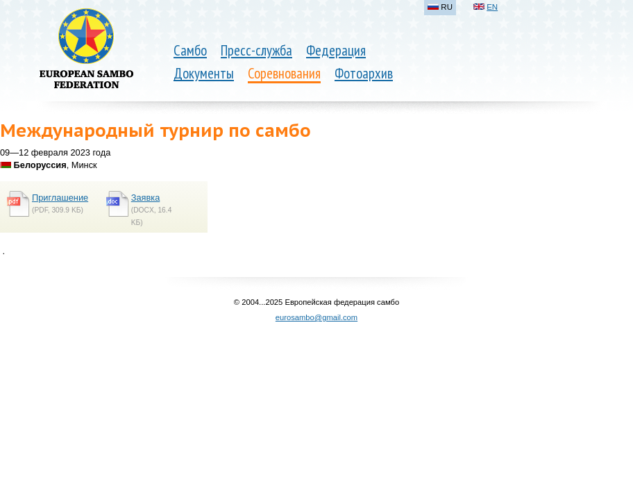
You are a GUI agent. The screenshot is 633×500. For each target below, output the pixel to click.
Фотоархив (364, 73)
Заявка (145, 197)
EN (492, 7)
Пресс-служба (256, 50)
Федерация (336, 50)
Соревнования (284, 73)
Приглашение (60, 197)
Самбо (190, 50)
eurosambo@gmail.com (316, 317)
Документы (204, 73)
